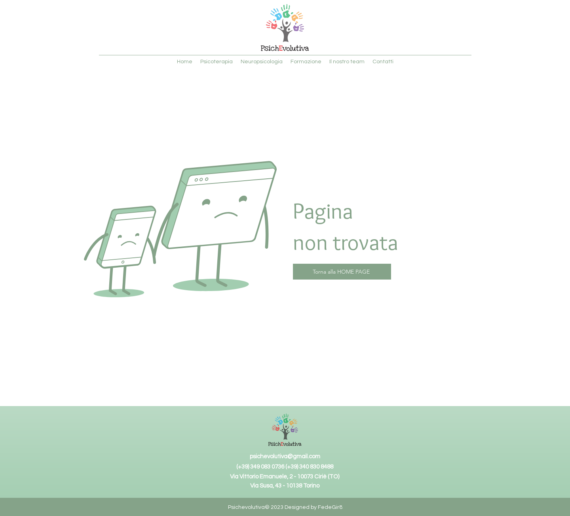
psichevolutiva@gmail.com (285, 456)
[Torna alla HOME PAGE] (342, 272)
